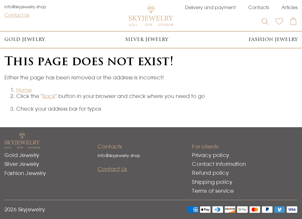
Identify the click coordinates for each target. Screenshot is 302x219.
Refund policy (210, 173)
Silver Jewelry (146, 39)
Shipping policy (212, 182)
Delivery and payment (210, 7)
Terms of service (213, 191)
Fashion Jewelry (273, 39)
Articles (290, 7)
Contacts (258, 7)
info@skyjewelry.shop (25, 6)
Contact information (219, 164)
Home (24, 90)
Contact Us (16, 15)
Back (48, 96)
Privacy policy (210, 155)
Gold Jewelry (24, 39)
